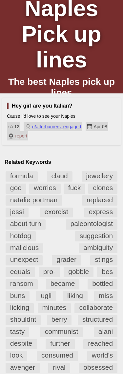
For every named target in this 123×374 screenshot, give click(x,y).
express (101, 211)
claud (59, 176)
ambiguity (98, 247)
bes (107, 271)
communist (61, 331)
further (60, 343)
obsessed (98, 367)
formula (21, 176)
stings (104, 259)
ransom (21, 283)
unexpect (24, 259)
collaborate (96, 307)
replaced (100, 200)
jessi (17, 211)
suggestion (96, 235)
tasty (17, 331)
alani (105, 331)
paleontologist (92, 223)
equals (20, 271)
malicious (24, 247)
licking (19, 307)
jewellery (99, 176)
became (63, 283)
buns (17, 295)
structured (97, 319)
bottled (102, 283)
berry (59, 319)
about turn (25, 223)
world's (102, 355)
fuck (74, 187)
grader (66, 259)
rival (59, 367)
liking (75, 295)
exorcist (56, 211)
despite (21, 343)
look (16, 355)
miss (106, 295)
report (21, 135)
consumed (57, 355)
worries (45, 187)
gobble (78, 271)
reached (100, 343)
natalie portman (34, 200)
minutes (54, 307)
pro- (49, 271)
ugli (46, 295)
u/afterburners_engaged (56, 126)
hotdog (20, 235)
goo (16, 187)
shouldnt (23, 319)
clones (103, 187)
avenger (22, 367)
